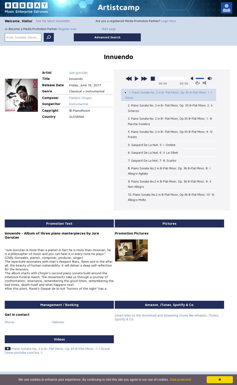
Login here (168, 21)
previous (129, 78)
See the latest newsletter (53, 21)
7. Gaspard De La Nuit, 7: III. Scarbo (152, 160)
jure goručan (78, 72)
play (136, 78)
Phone (9, 322)
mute (193, 78)
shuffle (204, 83)
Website (58, 322)
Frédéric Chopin (80, 98)
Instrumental (78, 104)
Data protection (180, 379)
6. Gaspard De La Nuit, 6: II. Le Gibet (153, 152)
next (144, 78)
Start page (109, 29)
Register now (67, 29)
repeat (197, 83)
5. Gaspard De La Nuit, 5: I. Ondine (151, 145)
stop (153, 78)
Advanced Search (107, 37)
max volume (210, 78)
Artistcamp (119, 7)
